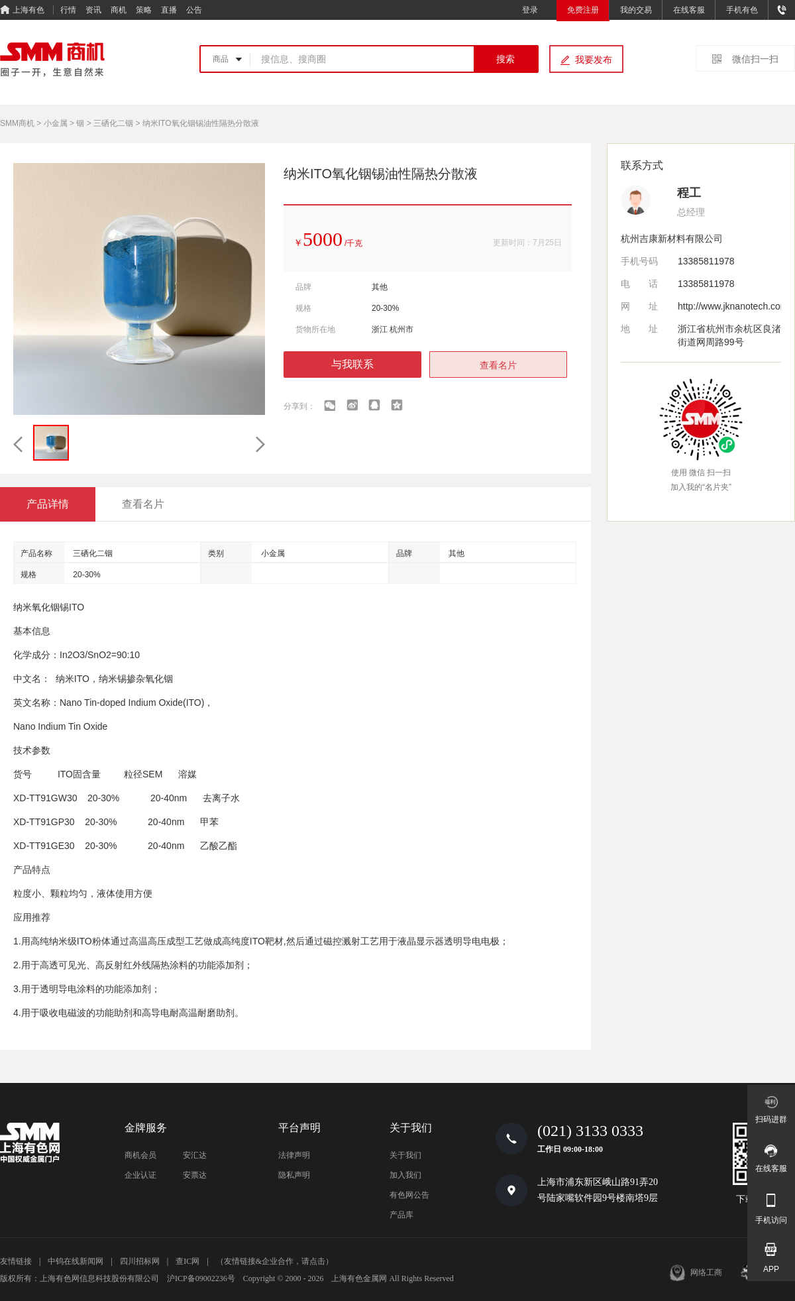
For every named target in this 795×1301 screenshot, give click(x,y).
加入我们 (405, 1175)
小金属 (56, 123)
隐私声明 (294, 1175)
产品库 (401, 1214)
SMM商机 (17, 123)
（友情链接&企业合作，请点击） (274, 1261)
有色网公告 (409, 1195)
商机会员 (140, 1155)
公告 (194, 10)
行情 (68, 10)
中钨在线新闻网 (75, 1261)
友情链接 (16, 1261)
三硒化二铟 (113, 123)
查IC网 (187, 1261)
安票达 (195, 1175)
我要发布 (593, 59)
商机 (119, 10)
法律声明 (294, 1155)
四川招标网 (140, 1261)
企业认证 (140, 1175)
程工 (689, 192)
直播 (169, 10)
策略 (144, 10)
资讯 (93, 10)
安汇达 (195, 1155)
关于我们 (405, 1155)
